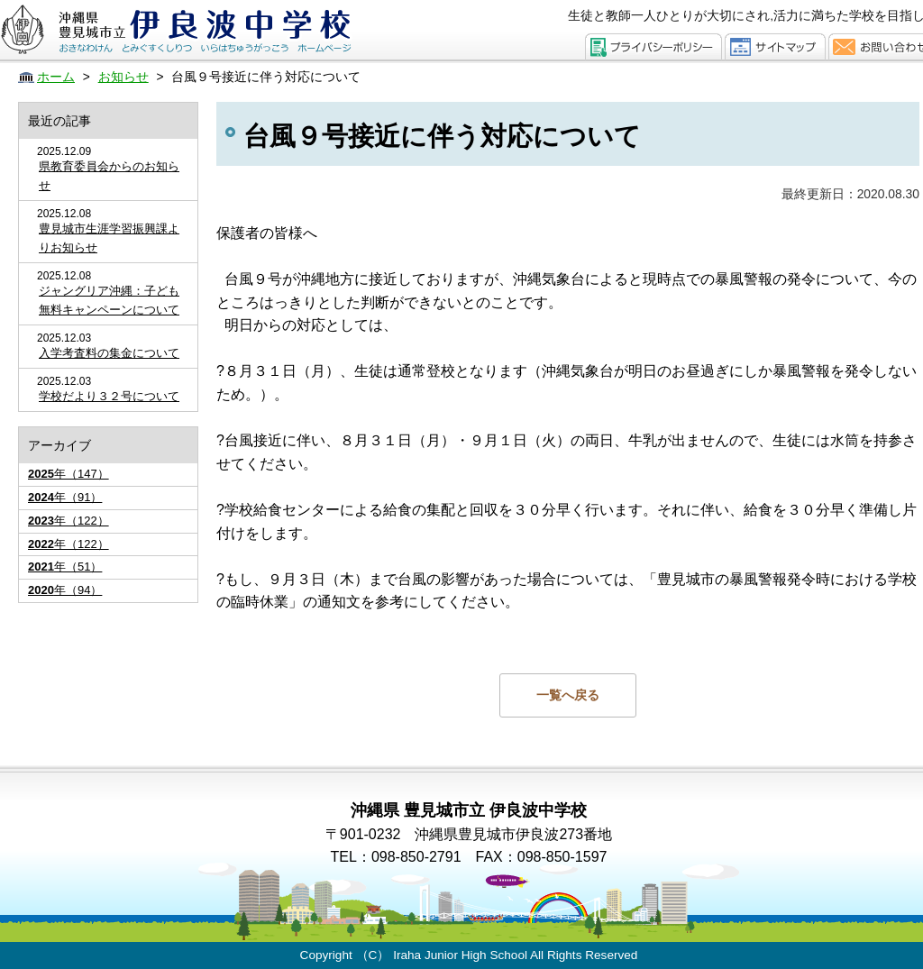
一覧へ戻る (567, 695)
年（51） (65, 566)
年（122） (68, 520)
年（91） (65, 497)
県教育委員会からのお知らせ (109, 176)
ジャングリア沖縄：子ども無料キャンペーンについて (109, 300)
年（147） (68, 473)
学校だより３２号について (109, 396)
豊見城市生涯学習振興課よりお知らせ (109, 238)
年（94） (65, 590)
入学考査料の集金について (109, 353)
